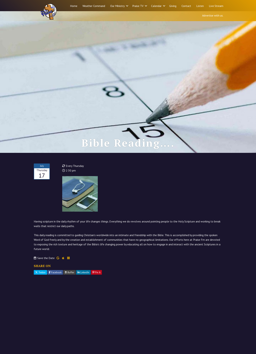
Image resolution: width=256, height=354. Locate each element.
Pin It (96, 282)
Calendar (156, 6)
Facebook (55, 282)
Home (73, 6)
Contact (186, 6)
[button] (127, 6)
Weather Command (93, 6)
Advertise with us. (212, 15)
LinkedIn (83, 282)
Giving (172, 6)
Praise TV (137, 6)
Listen (200, 6)
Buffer (69, 282)
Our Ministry (117, 6)
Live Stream (216, 6)
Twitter (40, 282)
